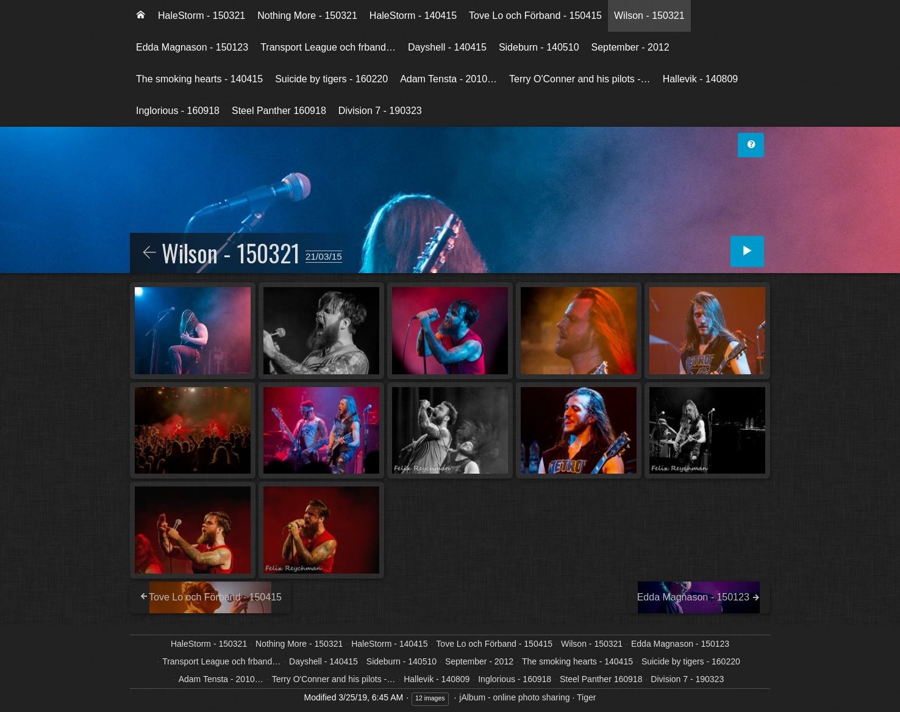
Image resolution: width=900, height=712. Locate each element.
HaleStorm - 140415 (413, 15)
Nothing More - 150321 (307, 15)
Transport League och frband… (328, 47)
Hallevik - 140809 (700, 79)
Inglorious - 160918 (178, 110)
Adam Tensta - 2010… (448, 79)
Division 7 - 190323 (380, 110)
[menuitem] (141, 16)
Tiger (586, 697)
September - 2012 (630, 47)
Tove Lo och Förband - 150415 (535, 15)
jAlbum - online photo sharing (514, 697)
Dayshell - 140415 (447, 47)
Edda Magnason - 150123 (192, 47)
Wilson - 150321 (649, 15)
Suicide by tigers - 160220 (331, 79)
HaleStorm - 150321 (201, 15)
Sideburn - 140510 (539, 47)
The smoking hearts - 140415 (199, 79)
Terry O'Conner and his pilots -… (580, 79)
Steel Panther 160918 (279, 110)
